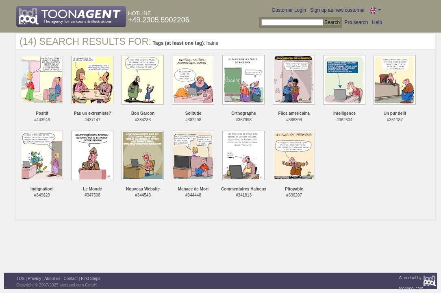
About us (52, 278)
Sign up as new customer (337, 10)
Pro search (356, 22)
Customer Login (289, 10)
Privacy (34, 278)
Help (377, 22)
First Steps (90, 278)
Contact (71, 278)
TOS (20, 278)
